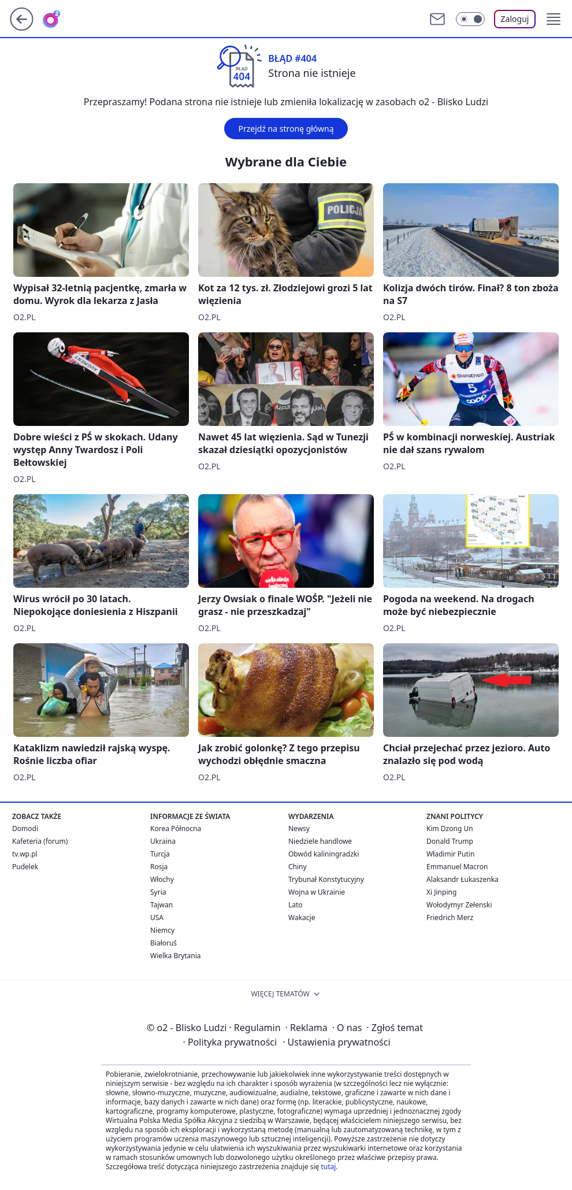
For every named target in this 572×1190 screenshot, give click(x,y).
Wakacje (301, 917)
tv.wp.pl (25, 854)
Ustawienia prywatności (336, 1042)
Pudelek (25, 867)
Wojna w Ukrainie (316, 892)
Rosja (159, 867)
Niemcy (162, 930)
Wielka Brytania (175, 956)
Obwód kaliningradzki (323, 854)
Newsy (299, 828)
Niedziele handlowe (320, 841)
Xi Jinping (441, 892)
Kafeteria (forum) (40, 841)
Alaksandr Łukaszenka (462, 879)
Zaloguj (515, 18)
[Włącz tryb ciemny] (470, 19)
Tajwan (161, 905)
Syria (158, 892)
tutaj (328, 1167)
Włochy (162, 879)
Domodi (25, 828)
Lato (295, 905)
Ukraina (163, 841)
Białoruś (163, 943)
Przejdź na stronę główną (285, 128)
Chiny (297, 867)
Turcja (160, 854)
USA (157, 917)
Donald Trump (449, 841)
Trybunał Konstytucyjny (326, 879)
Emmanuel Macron (457, 867)
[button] (553, 19)
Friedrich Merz (449, 917)
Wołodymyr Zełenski (459, 905)
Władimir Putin (450, 854)
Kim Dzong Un (449, 828)
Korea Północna (175, 828)
